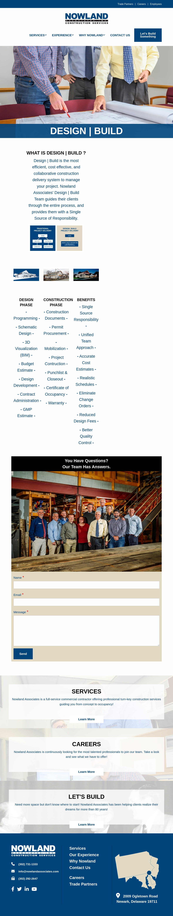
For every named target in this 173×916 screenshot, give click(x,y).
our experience (84, 855)
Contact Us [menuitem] (120, 35)
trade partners (83, 884)
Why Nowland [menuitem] (91, 35)
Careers (141, 4)
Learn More (86, 719)
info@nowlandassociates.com (35, 871)
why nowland (82, 861)
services (77, 848)
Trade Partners (125, 4)
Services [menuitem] (37, 35)
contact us (79, 867)
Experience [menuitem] (62, 35)
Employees (156, 4)
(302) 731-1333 (24, 864)
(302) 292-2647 (24, 878)
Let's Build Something (148, 35)
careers (76, 877)
